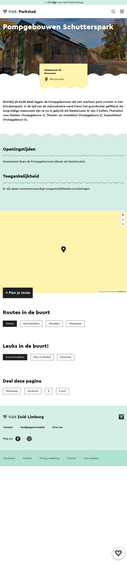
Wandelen (54, 323)
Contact (8, 427)
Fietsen (10, 323)
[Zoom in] (123, 214)
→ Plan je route (17, 293)
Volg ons (8, 438)
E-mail (62, 391)
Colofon (27, 458)
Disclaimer (9, 458)
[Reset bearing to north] (123, 224)
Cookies (71, 458)
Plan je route (57, 79)
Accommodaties (15, 357)
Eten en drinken (42, 357)
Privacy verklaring (49, 458)
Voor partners (91, 458)
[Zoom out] (123, 219)
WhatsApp (12, 391)
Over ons (57, 427)
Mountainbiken (31, 323)
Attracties (65, 357)
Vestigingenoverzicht (33, 427)
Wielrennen (75, 323)
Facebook (32, 391)
